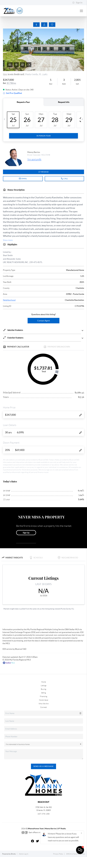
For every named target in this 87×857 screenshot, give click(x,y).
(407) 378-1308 (43, 814)
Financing (43, 696)
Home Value (43, 700)
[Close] (81, 833)
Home (43, 682)
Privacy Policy (58, 854)
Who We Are (43, 704)
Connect (43, 707)
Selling (43, 693)
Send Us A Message (43, 766)
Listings (43, 686)
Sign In (77, 2)
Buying (43, 689)
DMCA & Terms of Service (75, 854)
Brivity (13, 854)
